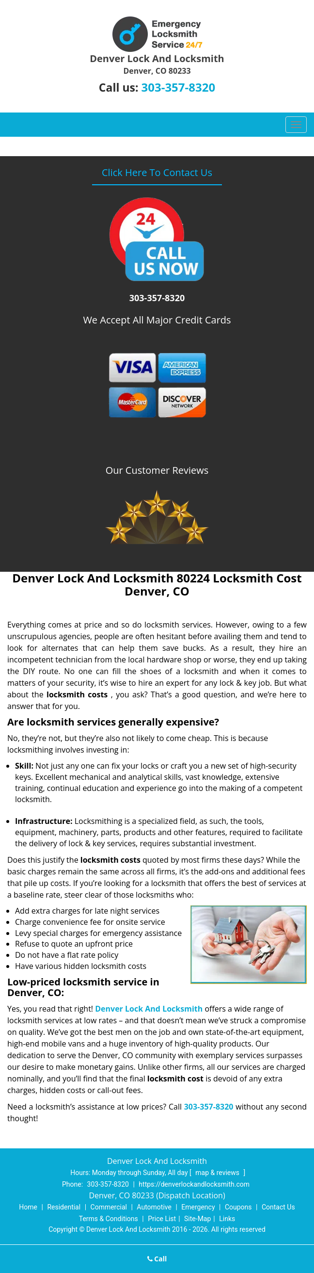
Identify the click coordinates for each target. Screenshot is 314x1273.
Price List (162, 1219)
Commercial (109, 1207)
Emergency (198, 1207)
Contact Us (278, 1207)
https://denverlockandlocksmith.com (194, 1184)
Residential (63, 1207)
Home (28, 1207)
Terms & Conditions (108, 1219)
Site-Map (197, 1219)
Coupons (238, 1207)
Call (157, 1258)
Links (227, 1219)
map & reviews (218, 1172)
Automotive (154, 1207)
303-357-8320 (178, 87)
